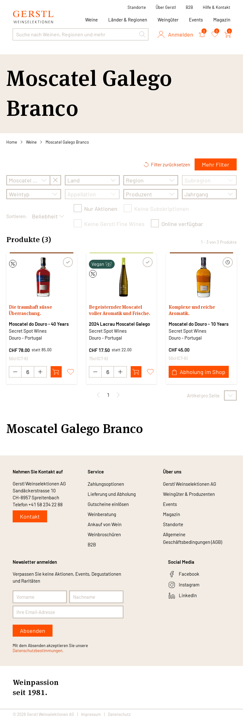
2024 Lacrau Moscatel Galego (119, 324)
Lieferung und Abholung (112, 494)
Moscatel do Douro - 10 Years (198, 324)
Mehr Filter (215, 164)
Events (196, 19)
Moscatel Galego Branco (67, 142)
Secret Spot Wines (28, 331)
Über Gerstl (166, 7)
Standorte (137, 7)
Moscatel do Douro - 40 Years (39, 324)
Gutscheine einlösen (108, 504)
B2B (189, 7)
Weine (31, 142)
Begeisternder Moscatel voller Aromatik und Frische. (119, 310)
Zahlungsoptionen (106, 484)
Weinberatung (102, 514)
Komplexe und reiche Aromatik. (192, 310)
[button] (142, 34)
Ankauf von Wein (105, 524)
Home (11, 142)
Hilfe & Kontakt (216, 7)
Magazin (221, 19)
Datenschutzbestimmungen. (38, 650)
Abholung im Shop (198, 371)
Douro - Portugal (25, 338)
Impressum (91, 713)
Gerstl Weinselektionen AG (189, 484)
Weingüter (168, 19)
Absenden (32, 630)
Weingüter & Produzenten (189, 494)
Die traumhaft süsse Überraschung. (30, 310)
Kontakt (30, 516)
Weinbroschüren (104, 534)
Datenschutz (119, 713)
